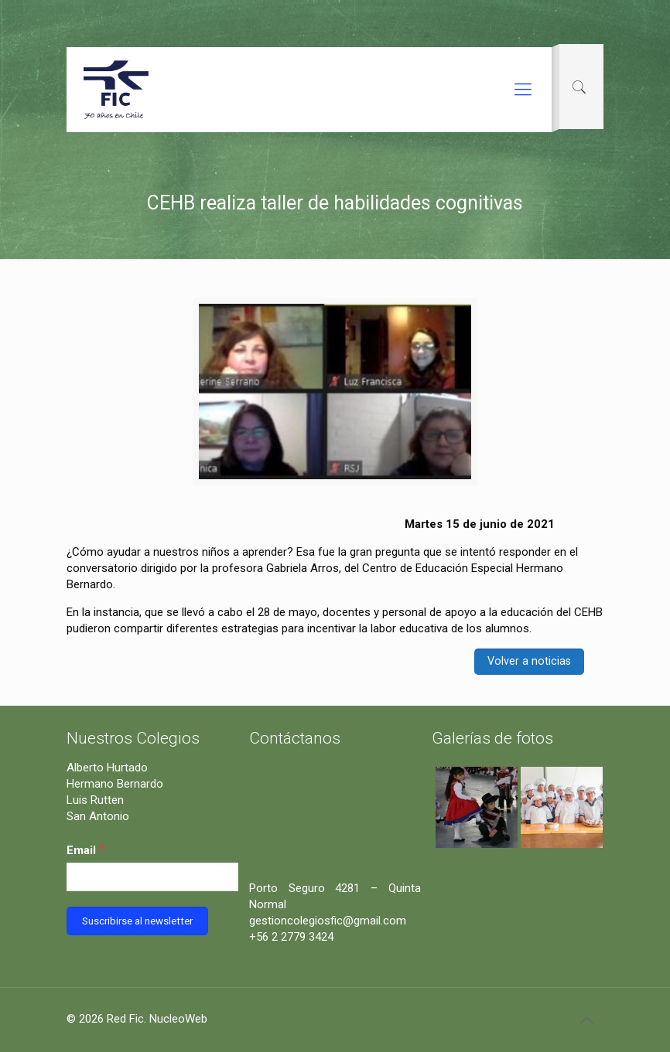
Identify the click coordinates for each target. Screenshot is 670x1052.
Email (86, 849)
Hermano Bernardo (115, 784)
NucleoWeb (178, 1019)
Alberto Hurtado (107, 768)
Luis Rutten (95, 800)
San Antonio (98, 816)
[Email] (152, 877)
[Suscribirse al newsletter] (137, 921)
